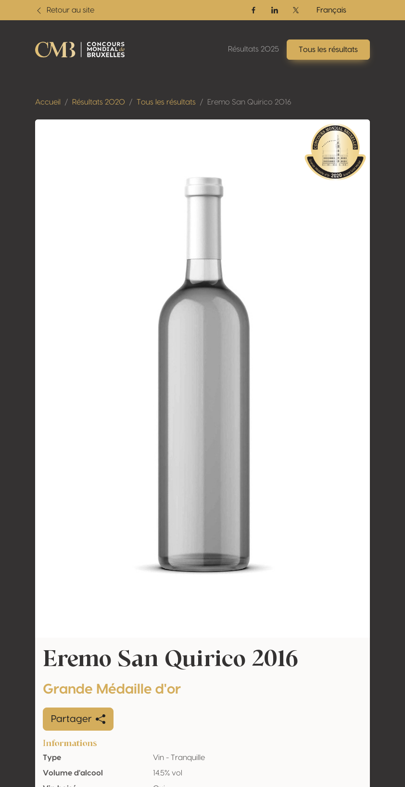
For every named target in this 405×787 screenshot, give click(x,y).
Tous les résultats (166, 102)
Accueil (48, 102)
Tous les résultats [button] (328, 49)
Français (331, 10)
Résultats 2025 (253, 49)
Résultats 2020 (98, 102)
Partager (78, 719)
